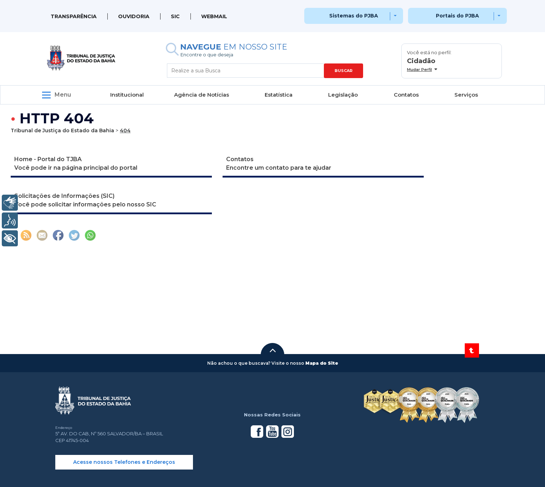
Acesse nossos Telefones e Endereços (124, 462)
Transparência (74, 16)
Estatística (278, 94)
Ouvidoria (133, 16)
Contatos (406, 94)
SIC (175, 16)
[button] (272, 350)
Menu (63, 94)
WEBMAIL (214, 16)
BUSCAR (343, 70)
